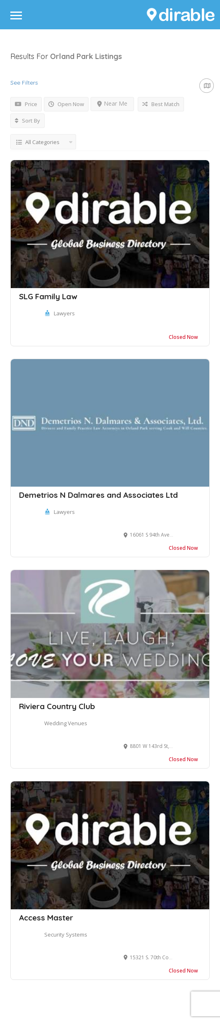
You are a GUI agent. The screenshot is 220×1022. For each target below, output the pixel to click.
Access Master (46, 918)
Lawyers (64, 313)
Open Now (66, 104)
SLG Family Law (48, 296)
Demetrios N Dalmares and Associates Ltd (98, 495)
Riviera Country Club (57, 706)
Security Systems (65, 934)
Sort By (27, 120)
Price (26, 104)
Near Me (112, 103)
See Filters (24, 82)
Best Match (160, 104)
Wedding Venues (65, 723)
